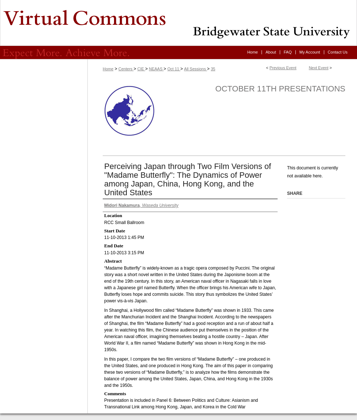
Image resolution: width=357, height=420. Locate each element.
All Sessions (195, 69)
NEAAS (156, 69)
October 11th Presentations (280, 88)
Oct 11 (173, 69)
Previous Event (283, 68)
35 (213, 69)
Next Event (319, 68)
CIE (141, 69)
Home (108, 69)
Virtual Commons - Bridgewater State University (178, 23)
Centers (126, 69)
